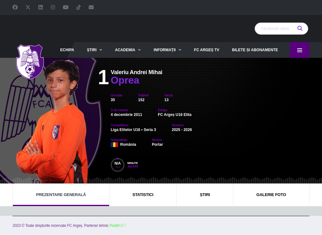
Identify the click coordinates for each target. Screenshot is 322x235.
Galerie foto (271, 194)
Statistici (142, 194)
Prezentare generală (61, 194)
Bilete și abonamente (255, 50)
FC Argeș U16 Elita (175, 114)
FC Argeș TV (206, 50)
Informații (165, 50)
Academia (125, 50)
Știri (92, 50)
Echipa (67, 50)
